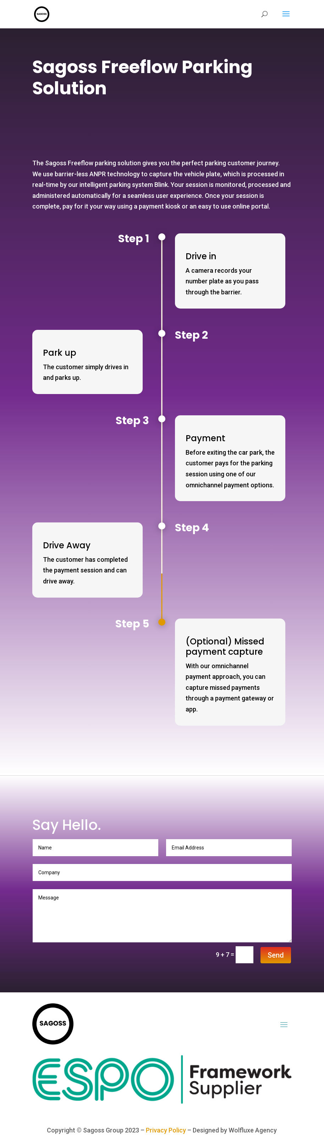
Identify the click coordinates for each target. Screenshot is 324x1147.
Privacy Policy (166, 1130)
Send (276, 955)
